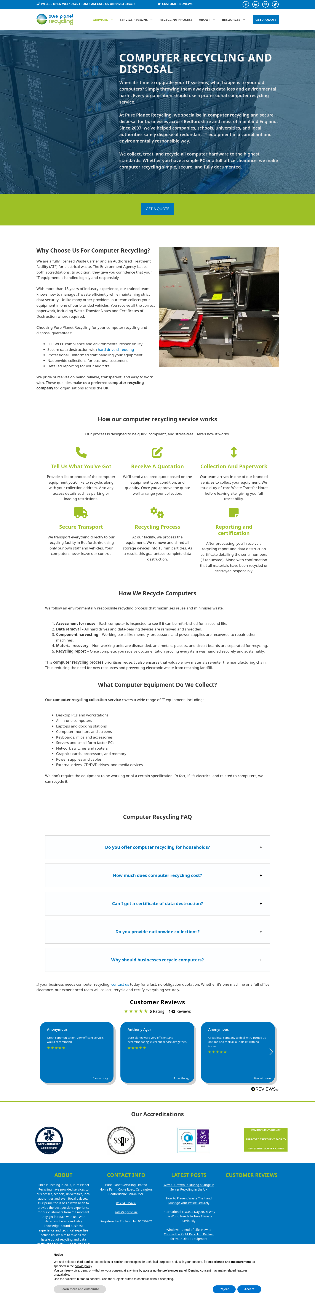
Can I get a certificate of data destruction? (157, 903)
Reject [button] (224, 1289)
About (209, 19)
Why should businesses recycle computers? (157, 960)
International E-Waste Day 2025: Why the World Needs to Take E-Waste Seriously (189, 1216)
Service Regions (138, 19)
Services (104, 19)
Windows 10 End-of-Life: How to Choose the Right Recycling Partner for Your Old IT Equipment (189, 1234)
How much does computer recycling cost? (157, 875)
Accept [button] (249, 1289)
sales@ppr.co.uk (126, 1212)
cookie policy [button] (83, 1266)
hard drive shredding (116, 349)
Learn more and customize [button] (80, 1289)
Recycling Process (176, 19)
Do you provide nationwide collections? (157, 932)
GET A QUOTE (266, 19)
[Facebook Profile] (246, 4)
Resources (235, 19)
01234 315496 (126, 1203)
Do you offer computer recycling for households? (157, 847)
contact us (120, 984)
